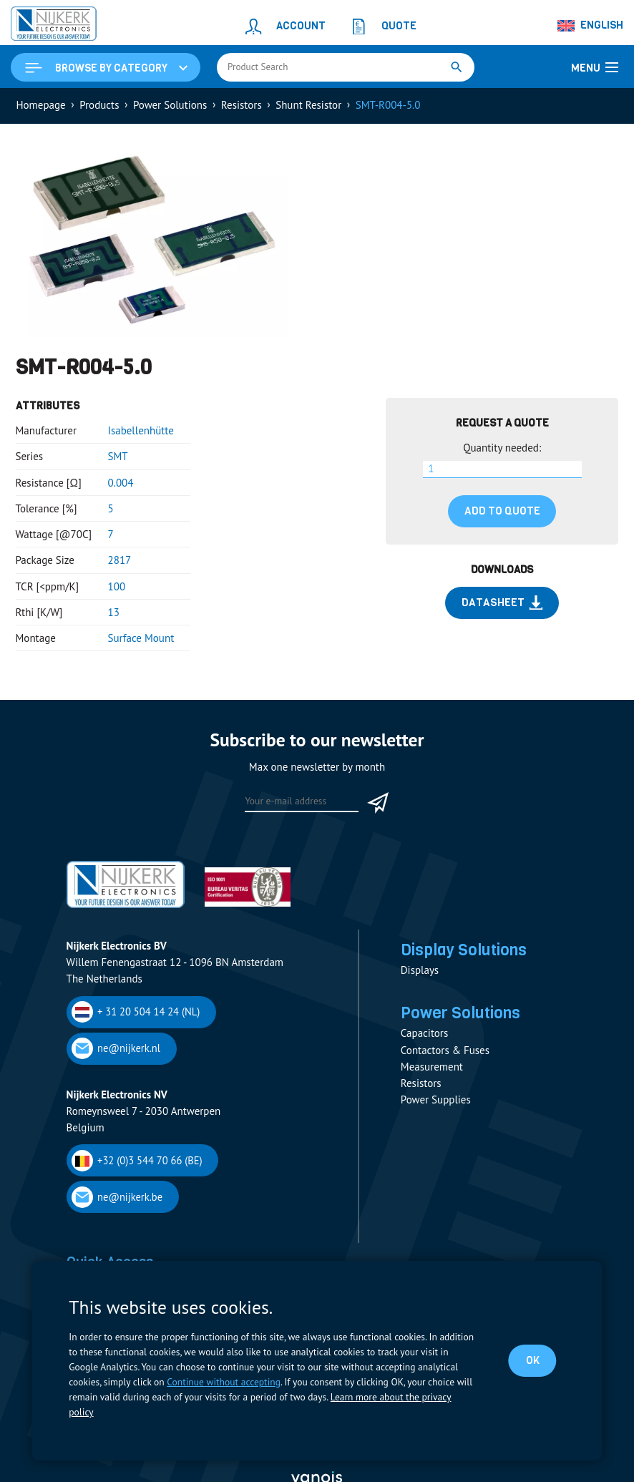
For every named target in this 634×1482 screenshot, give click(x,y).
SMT (118, 456)
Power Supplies (436, 1100)
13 (114, 612)
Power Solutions (170, 105)
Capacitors (424, 1033)
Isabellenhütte (141, 430)
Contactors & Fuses (445, 1050)
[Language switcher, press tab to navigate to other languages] (591, 25)
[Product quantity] (502, 469)
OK (533, 1360)
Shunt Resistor (308, 105)
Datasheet (502, 602)
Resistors (241, 105)
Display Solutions (464, 949)
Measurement (432, 1066)
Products (99, 105)
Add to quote (502, 511)
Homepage (41, 105)
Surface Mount (141, 638)
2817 (120, 560)
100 (117, 586)
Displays (420, 971)
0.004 (121, 482)
